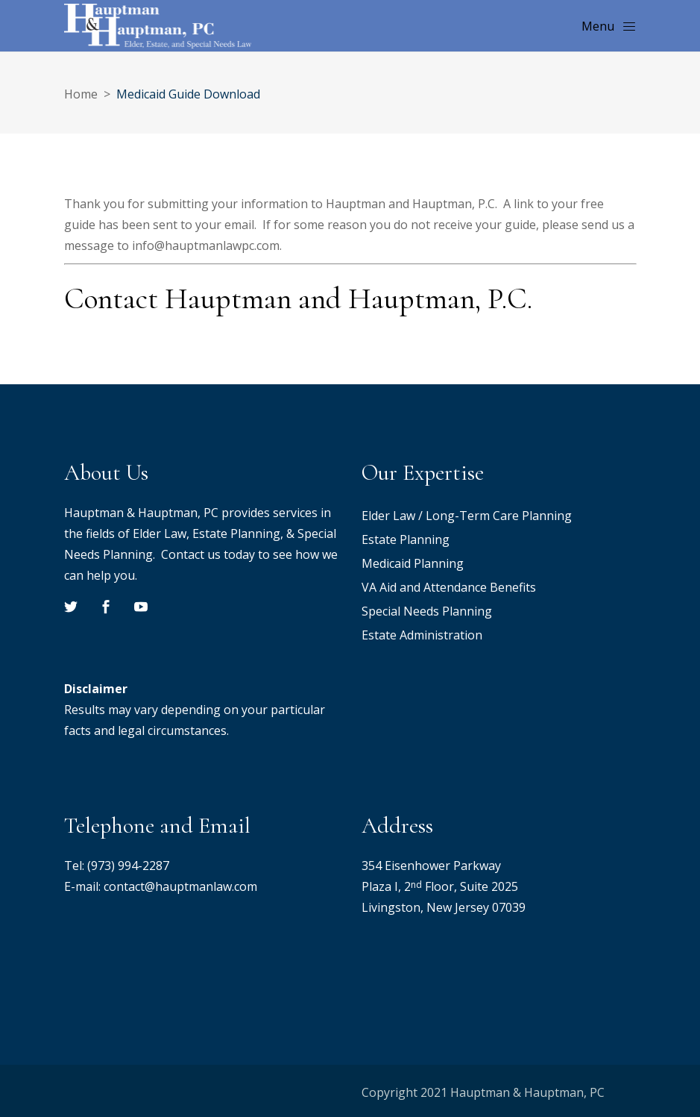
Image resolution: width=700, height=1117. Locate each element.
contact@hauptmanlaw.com (180, 886)
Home (81, 94)
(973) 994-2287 (128, 865)
